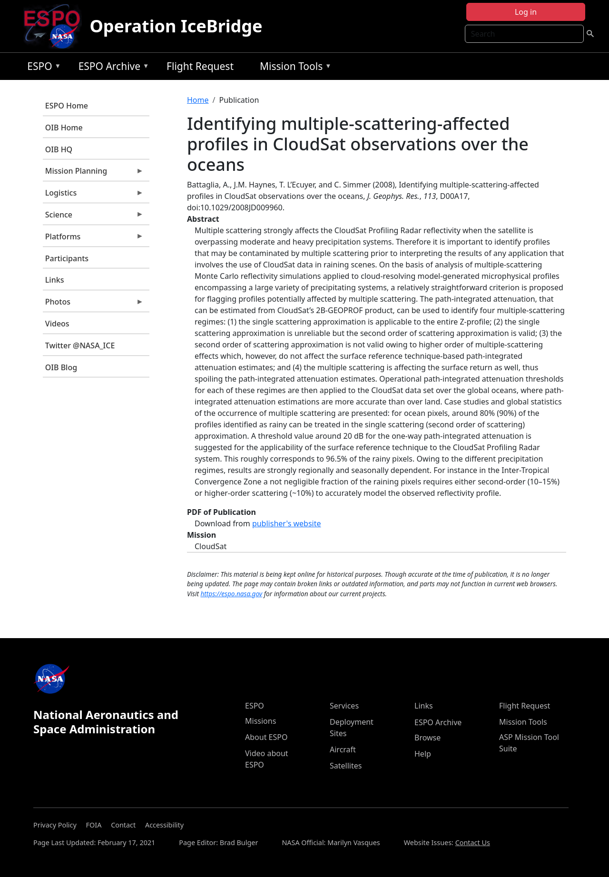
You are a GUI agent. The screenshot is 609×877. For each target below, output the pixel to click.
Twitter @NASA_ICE (80, 345)
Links (54, 280)
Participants (66, 258)
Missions (260, 721)
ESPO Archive (111, 67)
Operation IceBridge (175, 26)
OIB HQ (58, 149)
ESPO (41, 67)
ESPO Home (66, 105)
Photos (93, 304)
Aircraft (343, 749)
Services (344, 705)
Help (422, 754)
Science (93, 217)
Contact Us (472, 842)
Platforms (93, 238)
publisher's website (286, 523)
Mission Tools (293, 67)
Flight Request (200, 66)
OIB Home (64, 127)
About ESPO (266, 737)
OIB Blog (61, 367)
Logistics (93, 195)
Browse (427, 737)
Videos (57, 323)
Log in (526, 12)
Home (198, 100)
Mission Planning (93, 173)
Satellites (346, 765)
